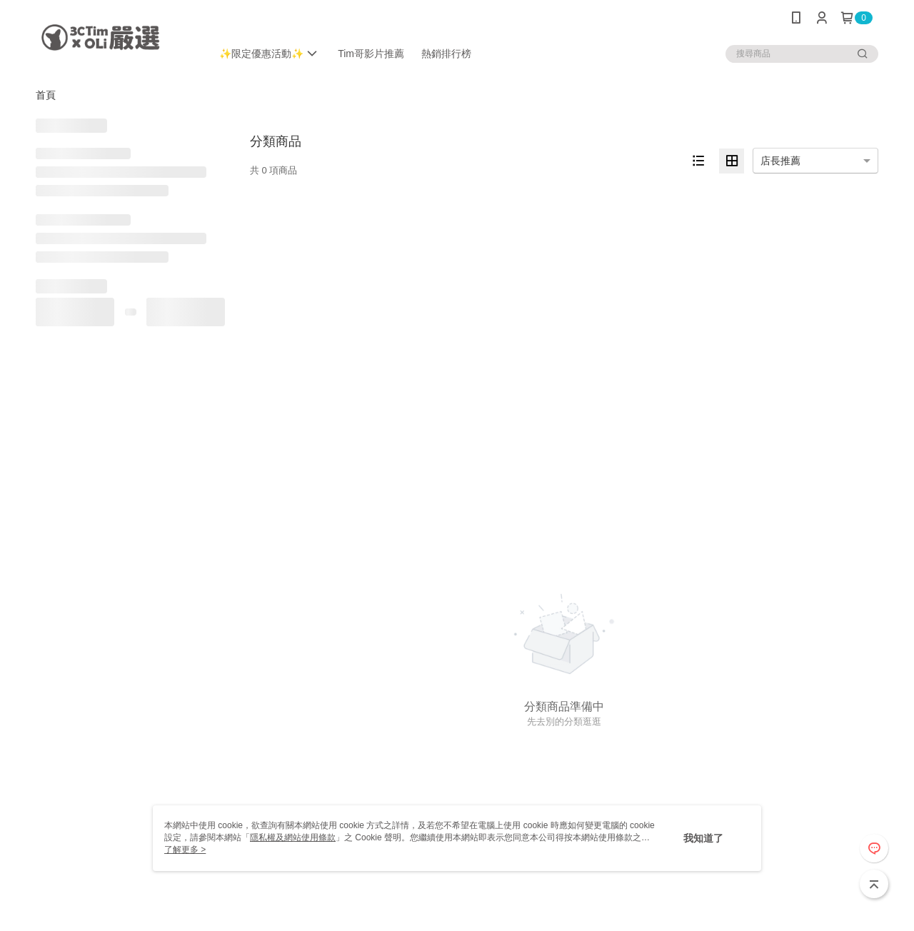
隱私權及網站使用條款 (293, 837)
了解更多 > (185, 850)
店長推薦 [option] (780, 160)
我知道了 (703, 838)
